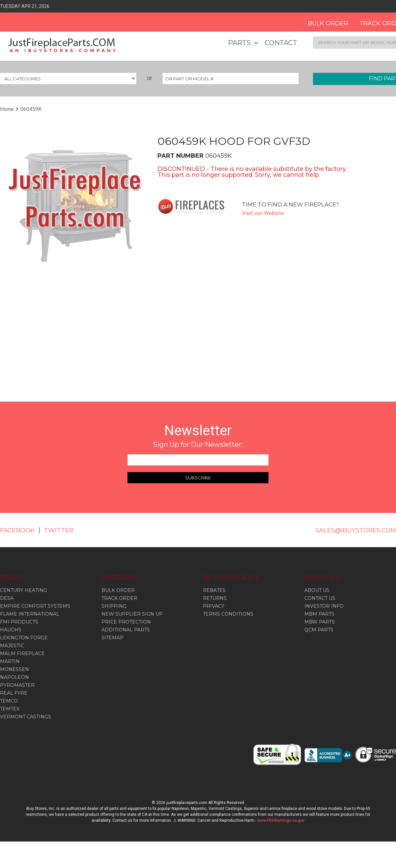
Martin (10, 661)
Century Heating (23, 590)
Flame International (29, 614)
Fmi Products (19, 622)
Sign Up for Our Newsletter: (198, 444)
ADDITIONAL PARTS (125, 630)
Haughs (10, 630)
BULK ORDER (321, 21)
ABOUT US (316, 590)
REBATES (214, 590)
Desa (7, 598)
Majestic (12, 646)
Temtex (9, 709)
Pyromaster (17, 685)
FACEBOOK (19, 530)
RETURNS (215, 598)
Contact (281, 43)
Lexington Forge (24, 638)
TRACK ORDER (119, 598)
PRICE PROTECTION (126, 622)
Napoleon (14, 677)
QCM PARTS (318, 630)
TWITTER (63, 530)
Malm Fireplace (22, 653)
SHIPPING (114, 606)
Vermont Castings (25, 717)
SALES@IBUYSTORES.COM (351, 530)
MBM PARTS (319, 614)
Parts (239, 43)
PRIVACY (213, 606)
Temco (9, 701)
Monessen (14, 669)
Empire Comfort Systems (35, 606)
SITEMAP (112, 638)
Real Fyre (13, 693)
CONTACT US (319, 598)
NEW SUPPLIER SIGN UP (132, 614)
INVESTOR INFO (324, 606)
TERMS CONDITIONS (228, 614)
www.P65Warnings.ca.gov (280, 820)
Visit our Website (264, 212)
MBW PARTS (319, 622)
